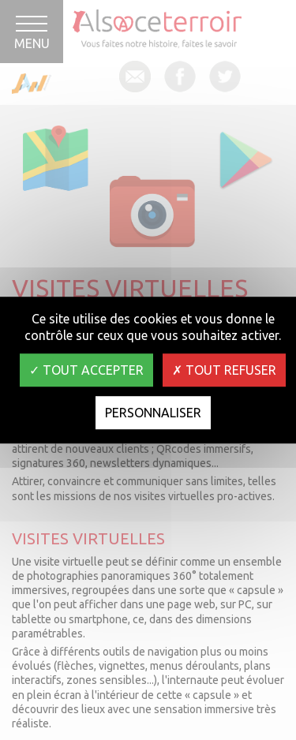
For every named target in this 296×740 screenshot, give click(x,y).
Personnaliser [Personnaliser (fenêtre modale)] (153, 413)
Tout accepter (86, 370)
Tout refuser (224, 370)
